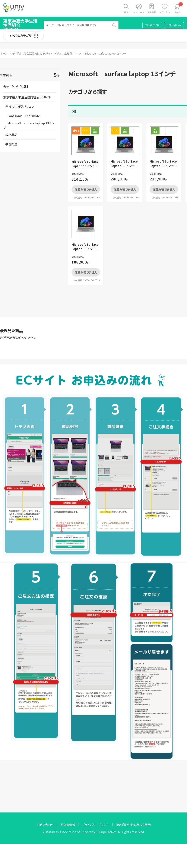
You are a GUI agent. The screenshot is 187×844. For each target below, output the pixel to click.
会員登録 (152, 12)
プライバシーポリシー (95, 824)
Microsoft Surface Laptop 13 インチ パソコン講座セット (163, 165)
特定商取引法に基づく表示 (133, 824)
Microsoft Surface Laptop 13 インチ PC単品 (85, 248)
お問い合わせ (173, 25)
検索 (126, 12)
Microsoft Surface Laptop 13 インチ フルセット (85, 166)
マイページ (139, 12)
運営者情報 (67, 824)
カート (179, 8)
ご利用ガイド (152, 25)
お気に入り (164, 12)
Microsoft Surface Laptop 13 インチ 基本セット (124, 165)
